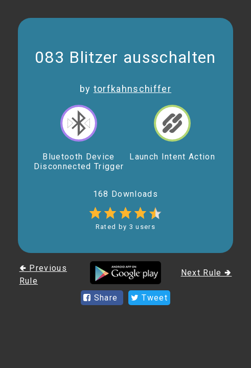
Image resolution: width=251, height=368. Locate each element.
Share (102, 298)
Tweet (149, 298)
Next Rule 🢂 (206, 273)
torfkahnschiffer (132, 88)
